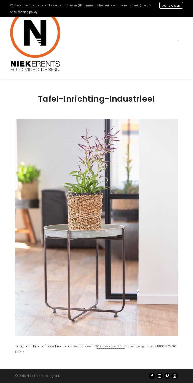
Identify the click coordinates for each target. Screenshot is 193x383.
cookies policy (28, 12)
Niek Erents (63, 346)
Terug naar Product (30, 346)
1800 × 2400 (166, 346)
